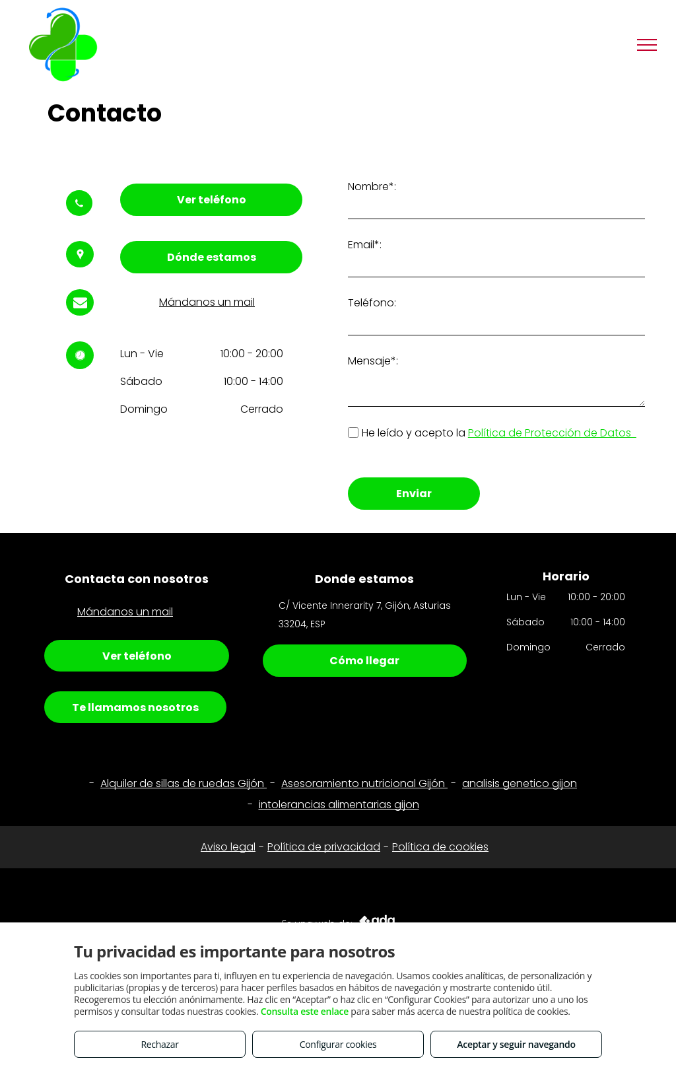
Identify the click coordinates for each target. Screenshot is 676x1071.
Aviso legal (228, 846)
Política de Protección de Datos (552, 432)
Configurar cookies (338, 1044)
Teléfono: (372, 302)
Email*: (365, 244)
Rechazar (159, 1044)
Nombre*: (372, 186)
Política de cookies (440, 846)
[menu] (647, 45)
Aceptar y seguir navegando (516, 1044)
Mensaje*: (373, 360)
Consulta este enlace (305, 1011)
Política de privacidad (323, 846)
